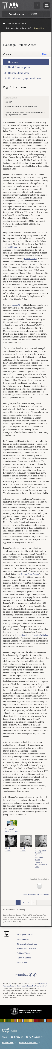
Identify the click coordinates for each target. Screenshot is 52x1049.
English (33, 14)
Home (4, 23)
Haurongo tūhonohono (18, 73)
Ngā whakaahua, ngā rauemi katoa (24, 78)
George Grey (17, 305)
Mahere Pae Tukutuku (26, 949)
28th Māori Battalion (29, 1042)
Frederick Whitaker (40, 635)
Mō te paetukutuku (25, 935)
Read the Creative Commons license (26, 976)
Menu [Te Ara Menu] (46, 7)
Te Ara (4, 1037)
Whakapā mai (23, 939)
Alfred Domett (8, 849)
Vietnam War (9, 1042)
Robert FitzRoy (30, 258)
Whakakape (22, 962)
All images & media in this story (11, 830)
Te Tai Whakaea (34, 1037)
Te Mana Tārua (23, 953)
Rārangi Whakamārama (27, 944)
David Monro (12, 247)
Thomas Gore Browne (30, 574)
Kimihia (37, 5)
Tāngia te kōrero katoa (39, 879)
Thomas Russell (21, 635)
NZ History (16, 1037)
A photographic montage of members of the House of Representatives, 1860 (41, 857)
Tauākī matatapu (24, 958)
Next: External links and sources (36, 894)
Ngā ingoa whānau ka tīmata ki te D (18, 28)
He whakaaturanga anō (19, 67)
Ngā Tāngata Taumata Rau (17, 23)
